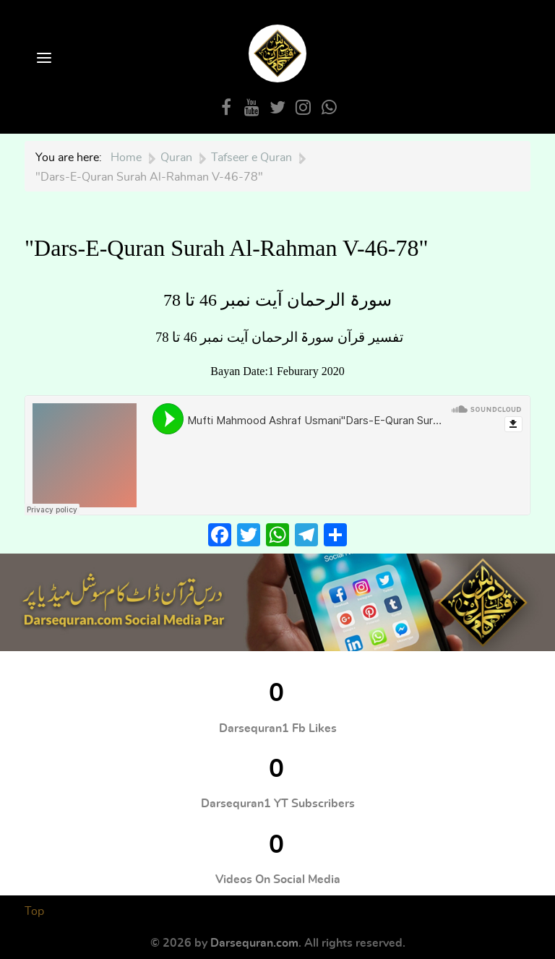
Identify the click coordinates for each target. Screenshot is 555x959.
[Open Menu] (42, 59)
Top (34, 911)
